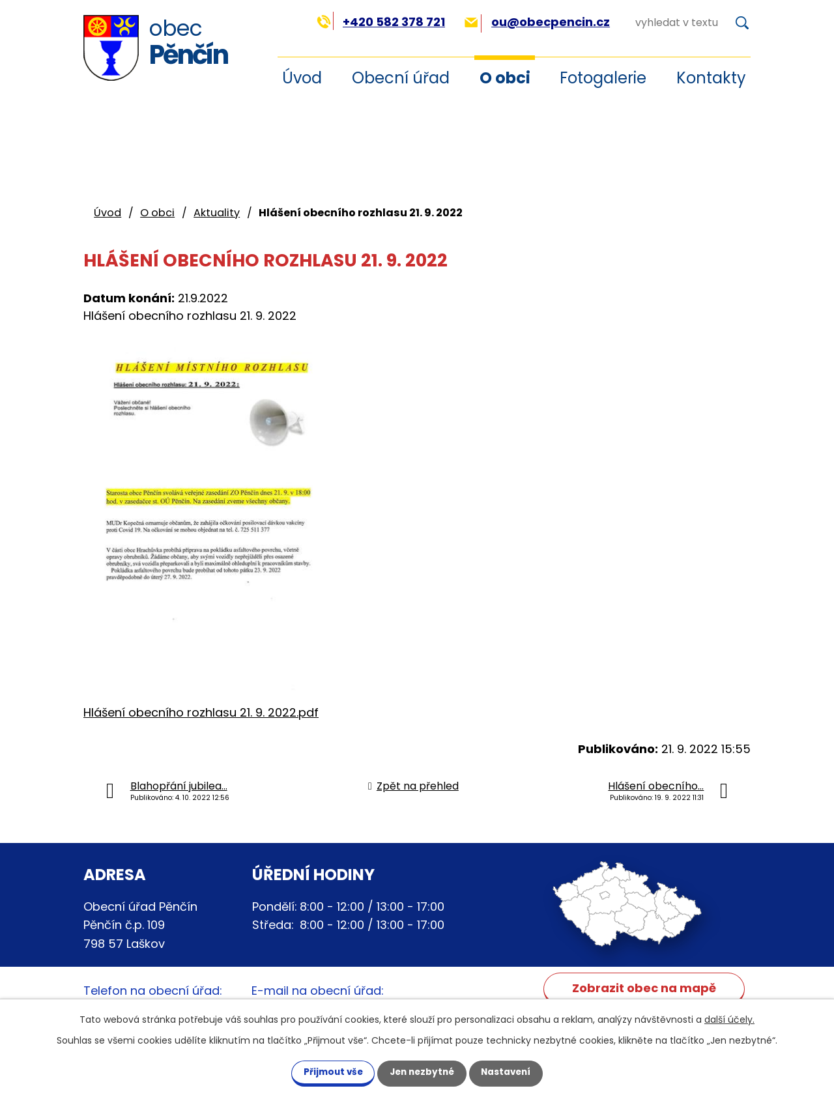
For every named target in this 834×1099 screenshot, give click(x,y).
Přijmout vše (325, 1071)
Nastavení (513, 1071)
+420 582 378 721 (381, 22)
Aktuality (217, 212)
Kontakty (711, 78)
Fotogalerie (603, 78)
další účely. (729, 1018)
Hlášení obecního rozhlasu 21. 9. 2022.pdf (201, 712)
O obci (505, 78)
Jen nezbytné (422, 1071)
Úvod (107, 212)
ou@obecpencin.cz (537, 22)
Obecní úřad (401, 78)
